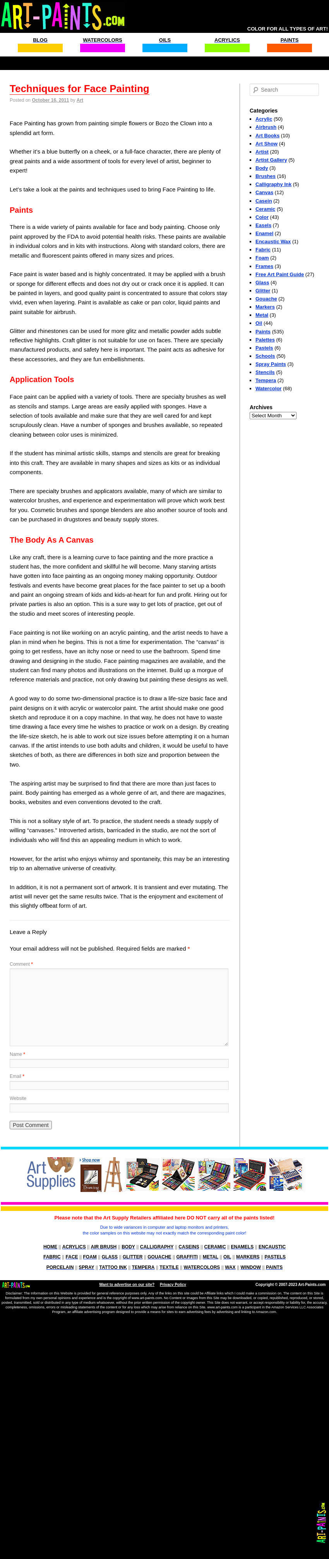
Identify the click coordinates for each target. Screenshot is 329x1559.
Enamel (264, 233)
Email (17, 1076)
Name (17, 1054)
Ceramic (265, 209)
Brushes (265, 176)
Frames (264, 266)
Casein (263, 201)
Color (262, 217)
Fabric (263, 250)
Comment (21, 964)
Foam (262, 258)
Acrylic (263, 119)
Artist (262, 152)
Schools (265, 356)
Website (18, 1098)
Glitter (262, 291)
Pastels (264, 348)
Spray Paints (270, 364)
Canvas (264, 192)
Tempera (265, 380)
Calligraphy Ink (273, 184)
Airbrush (265, 127)
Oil (258, 323)
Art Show (266, 144)
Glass (262, 282)
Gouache (266, 299)
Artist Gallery (271, 160)
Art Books (267, 135)
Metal (261, 315)
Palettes (265, 340)
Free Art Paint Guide (279, 274)
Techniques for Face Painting (79, 88)
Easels (263, 225)
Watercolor (268, 388)
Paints (263, 332)
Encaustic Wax (273, 241)
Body (261, 168)
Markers (265, 307)
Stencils (265, 372)
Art (80, 100)
